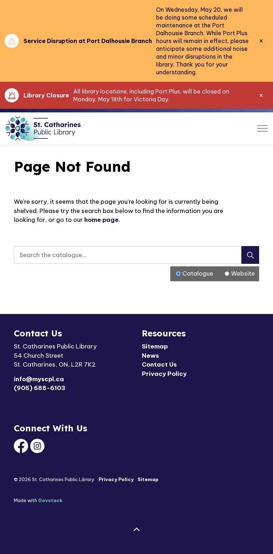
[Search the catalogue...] (136, 255)
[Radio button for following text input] (178, 273)
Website (243, 273)
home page (101, 220)
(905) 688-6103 (39, 388)
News (150, 355)
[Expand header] (262, 128)
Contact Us (159, 364)
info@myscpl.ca (39, 379)
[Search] (250, 255)
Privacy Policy (164, 374)
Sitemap (155, 346)
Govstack (50, 500)
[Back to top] (136, 530)
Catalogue (197, 273)
